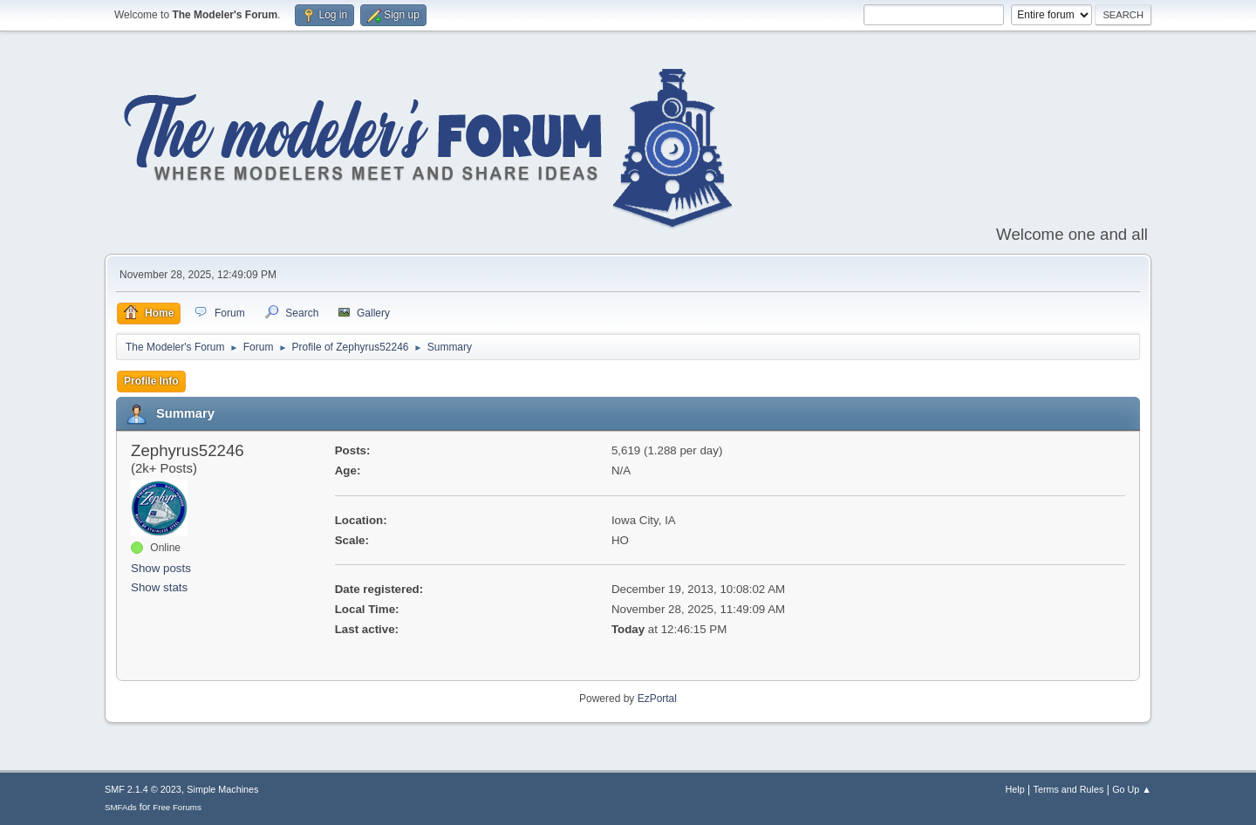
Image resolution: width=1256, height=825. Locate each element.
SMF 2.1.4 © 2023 (143, 789)
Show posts (161, 568)
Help (1015, 789)
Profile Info (151, 381)
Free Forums (177, 807)
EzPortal (657, 698)
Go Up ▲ (1131, 789)
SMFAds (121, 807)
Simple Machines (222, 789)
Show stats (159, 587)
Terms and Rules (1069, 789)
